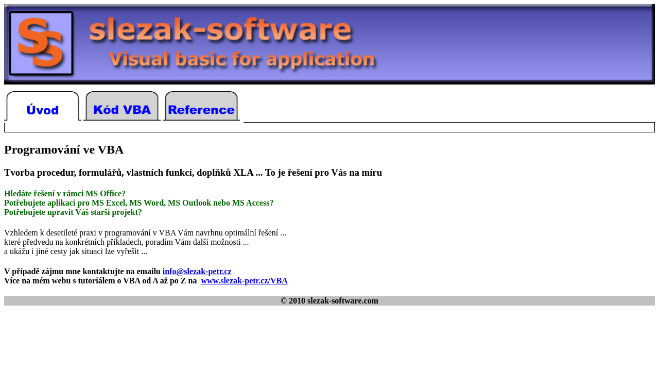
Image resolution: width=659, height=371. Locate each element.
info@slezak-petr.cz (197, 271)
